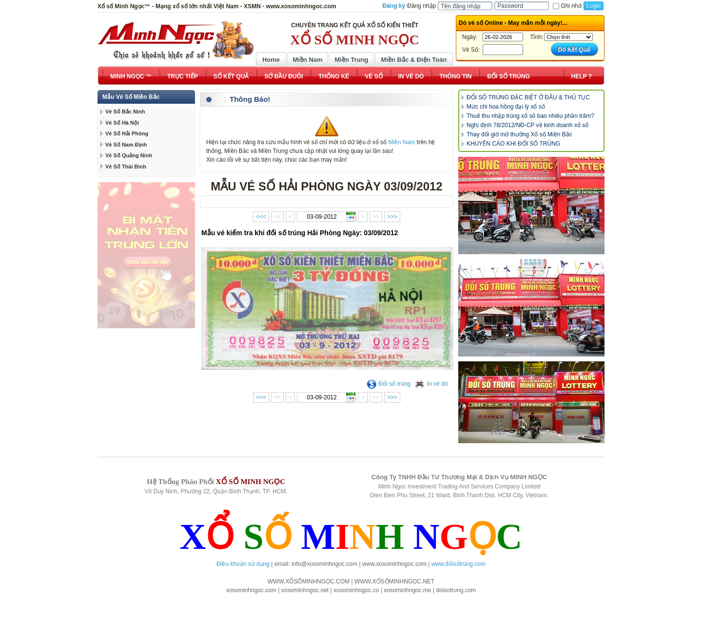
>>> (392, 216)
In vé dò (431, 383)
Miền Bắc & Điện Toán (414, 59)
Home (271, 59)
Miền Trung (351, 59)
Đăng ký (394, 5)
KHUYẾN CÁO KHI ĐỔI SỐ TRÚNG (513, 143)
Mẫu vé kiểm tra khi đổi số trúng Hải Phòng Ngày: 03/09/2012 (299, 233)
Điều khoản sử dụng (243, 564)
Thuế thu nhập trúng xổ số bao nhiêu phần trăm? (530, 115)
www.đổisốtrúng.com (458, 564)
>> (375, 216)
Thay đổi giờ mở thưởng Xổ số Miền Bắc (519, 134)
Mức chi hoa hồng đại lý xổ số (506, 106)
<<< (261, 216)
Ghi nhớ (567, 5)
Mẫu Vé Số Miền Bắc (130, 97)
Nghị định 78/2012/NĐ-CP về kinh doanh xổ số (527, 125)
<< (277, 216)
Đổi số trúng (388, 383)
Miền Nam (307, 59)
